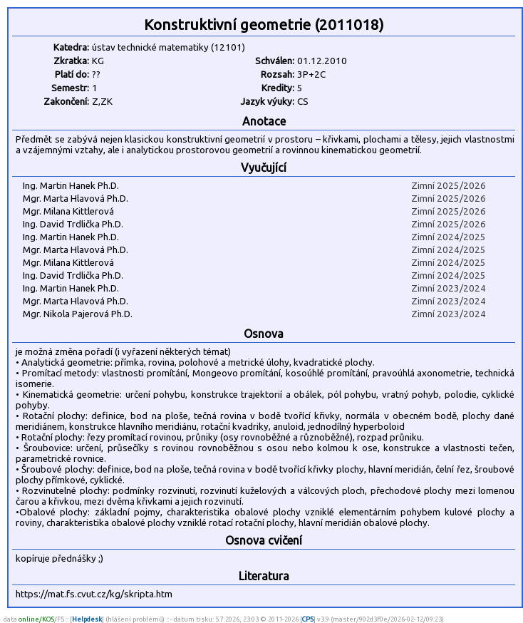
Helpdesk (87, 619)
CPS (308, 619)
